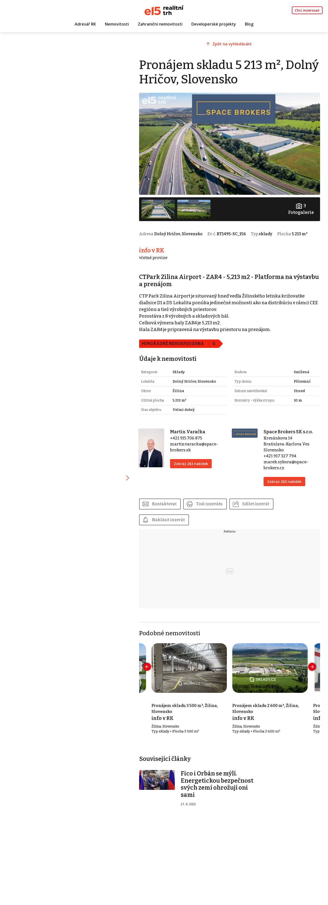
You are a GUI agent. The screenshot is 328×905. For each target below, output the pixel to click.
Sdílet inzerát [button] (255, 504)
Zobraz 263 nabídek (191, 463)
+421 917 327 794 (280, 456)
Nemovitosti (117, 24)
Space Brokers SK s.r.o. (288, 432)
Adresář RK (85, 24)
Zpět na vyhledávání (231, 44)
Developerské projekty (213, 24)
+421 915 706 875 (186, 438)
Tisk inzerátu (209, 504)
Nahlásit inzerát (168, 519)
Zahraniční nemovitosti (160, 24)
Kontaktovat (164, 504)
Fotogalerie (301, 208)
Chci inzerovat (307, 10)
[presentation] (147, 667)
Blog (249, 24)
